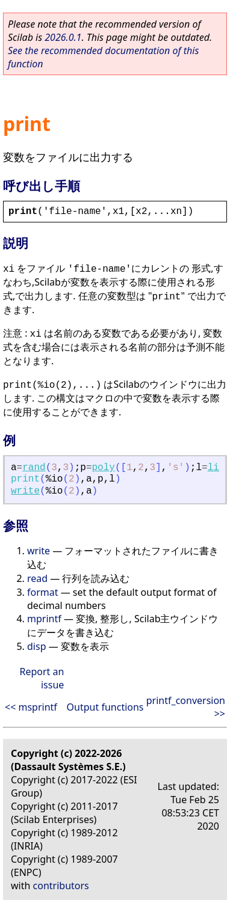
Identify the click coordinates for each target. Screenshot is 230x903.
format (42, 592)
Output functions (105, 707)
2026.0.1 (63, 37)
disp (36, 646)
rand (33, 467)
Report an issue (41, 678)
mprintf (44, 618)
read (37, 578)
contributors (61, 885)
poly (103, 467)
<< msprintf (31, 707)
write (25, 491)
